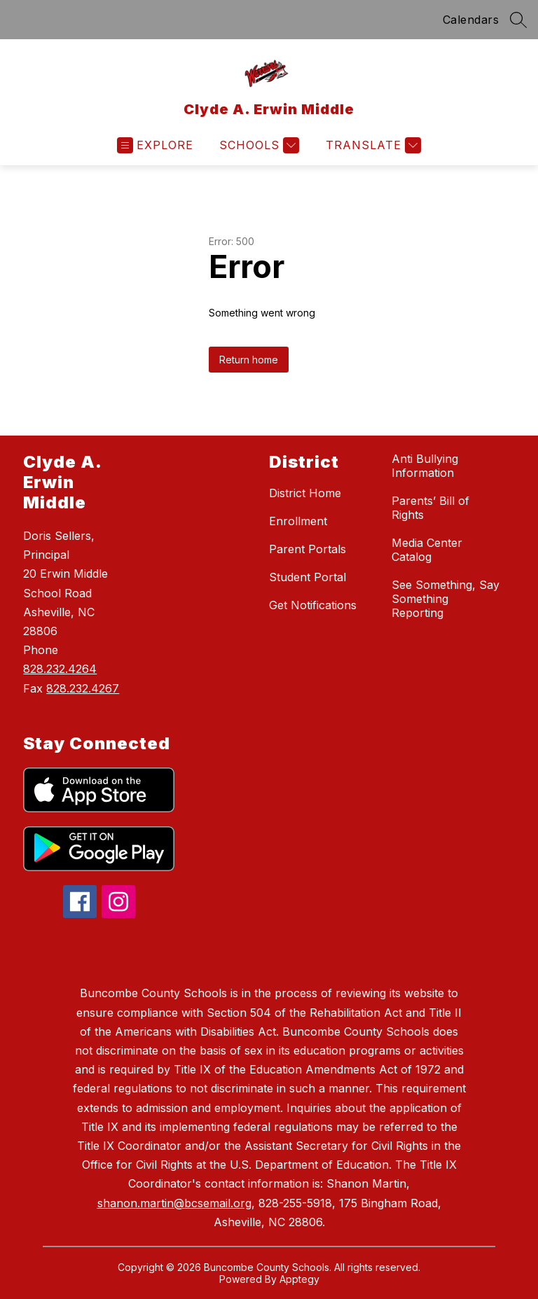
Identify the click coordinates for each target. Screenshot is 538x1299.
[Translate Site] (371, 145)
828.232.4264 (60, 669)
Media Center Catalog (427, 550)
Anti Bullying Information (425, 466)
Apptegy (299, 1279)
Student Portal (307, 577)
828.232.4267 (82, 688)
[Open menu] (155, 145)
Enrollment (298, 521)
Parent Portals (307, 549)
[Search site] (518, 19)
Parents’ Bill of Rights (430, 508)
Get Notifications (313, 605)
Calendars (471, 20)
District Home (305, 493)
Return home (248, 360)
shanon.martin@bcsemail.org (174, 1203)
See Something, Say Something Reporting (445, 599)
